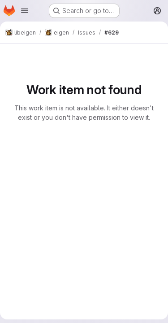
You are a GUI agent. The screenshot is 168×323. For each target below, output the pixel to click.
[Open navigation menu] (24, 11)
